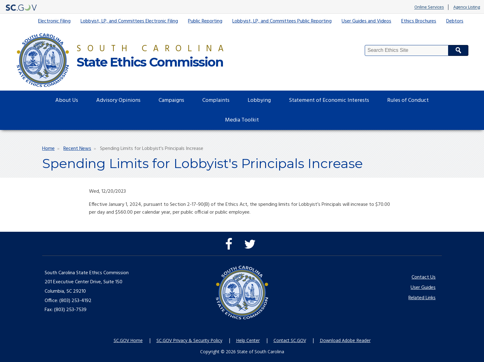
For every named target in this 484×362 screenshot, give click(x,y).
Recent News (77, 149)
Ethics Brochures (418, 21)
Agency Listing (466, 7)
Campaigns (171, 100)
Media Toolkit (242, 120)
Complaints (216, 100)
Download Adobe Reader (345, 340)
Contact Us (424, 277)
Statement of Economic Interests (329, 100)
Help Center (248, 340)
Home (48, 149)
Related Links (422, 298)
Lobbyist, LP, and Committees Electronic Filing (129, 21)
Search (458, 50)
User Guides (423, 288)
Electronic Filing (54, 21)
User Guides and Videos (366, 21)
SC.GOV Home (128, 340)
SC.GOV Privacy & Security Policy (189, 340)
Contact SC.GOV (290, 340)
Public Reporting (205, 21)
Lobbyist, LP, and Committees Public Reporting (282, 21)
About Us (66, 100)
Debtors (454, 21)
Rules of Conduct (408, 100)
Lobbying (259, 100)
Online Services (429, 7)
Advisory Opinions (118, 100)
